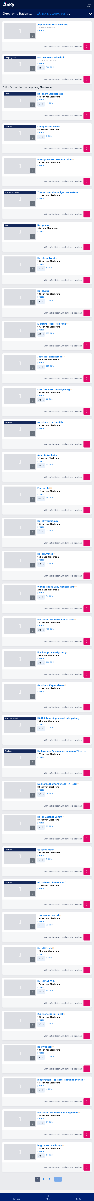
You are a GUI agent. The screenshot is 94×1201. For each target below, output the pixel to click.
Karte (40, 30)
